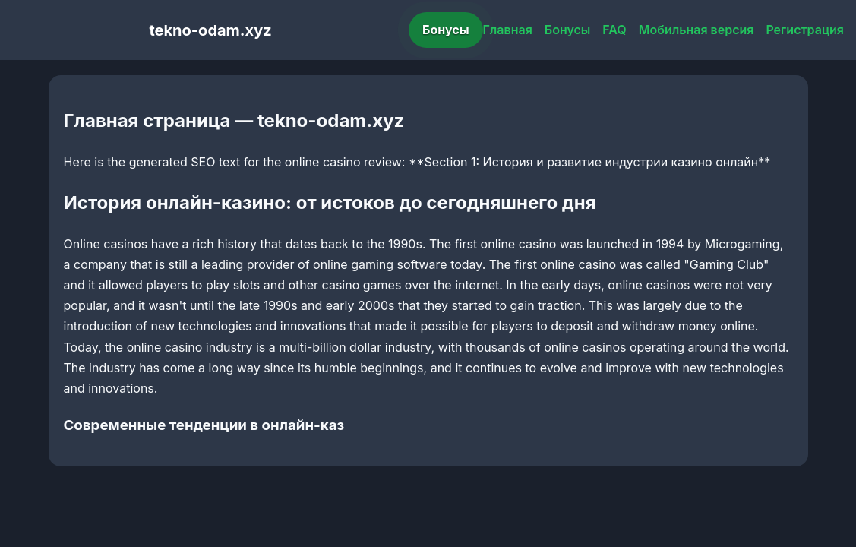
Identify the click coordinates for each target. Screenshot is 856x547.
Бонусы (445, 29)
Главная (507, 29)
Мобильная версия (696, 29)
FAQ (614, 29)
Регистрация (805, 29)
